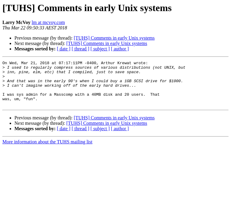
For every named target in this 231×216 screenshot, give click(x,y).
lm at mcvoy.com (48, 22)
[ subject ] (100, 48)
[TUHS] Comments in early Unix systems (114, 37)
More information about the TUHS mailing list (47, 150)
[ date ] (63, 48)
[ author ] (120, 48)
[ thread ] (80, 48)
